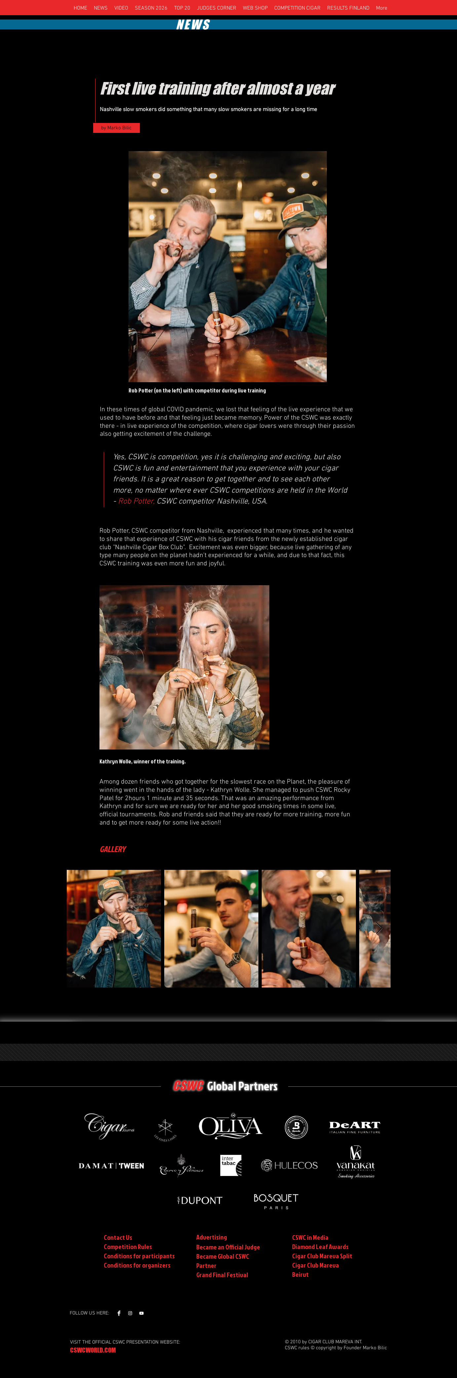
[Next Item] (379, 928)
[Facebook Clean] (119, 1313)
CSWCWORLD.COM (93, 1350)
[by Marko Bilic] (116, 128)
